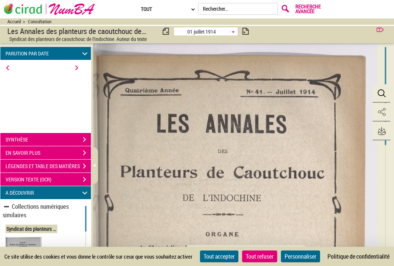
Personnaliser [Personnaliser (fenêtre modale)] (300, 256)
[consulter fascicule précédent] (166, 31)
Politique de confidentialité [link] (358, 256)
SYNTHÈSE (48, 139)
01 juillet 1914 (201, 31)
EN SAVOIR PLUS (48, 153)
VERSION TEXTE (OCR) (48, 179)
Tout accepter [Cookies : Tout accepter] (219, 256)
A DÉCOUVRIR (47, 192)
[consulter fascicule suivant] (245, 31)
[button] (381, 93)
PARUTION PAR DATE (47, 53)
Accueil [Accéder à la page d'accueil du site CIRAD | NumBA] (14, 21)
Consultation (39, 21)
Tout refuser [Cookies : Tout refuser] (260, 256)
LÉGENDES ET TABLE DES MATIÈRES (48, 166)
